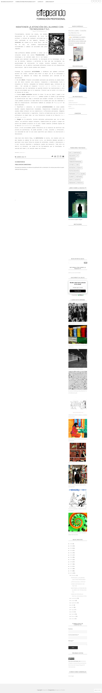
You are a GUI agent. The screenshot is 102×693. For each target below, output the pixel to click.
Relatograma (58, 102)
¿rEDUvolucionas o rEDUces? (78, 582)
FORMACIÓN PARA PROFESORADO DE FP (25, 1)
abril (72, 612)
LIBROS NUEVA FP (49, 1)
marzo (73, 614)
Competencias (76, 152)
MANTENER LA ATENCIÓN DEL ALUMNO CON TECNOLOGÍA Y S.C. (79, 590)
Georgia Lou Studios (60, 690)
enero (73, 618)
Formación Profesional (75, 161)
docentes (77, 179)
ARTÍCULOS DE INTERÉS (74, 272)
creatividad (79, 176)
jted (19, 152)
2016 (71, 566)
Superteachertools (26, 125)
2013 (71, 573)
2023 (71, 550)
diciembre (73, 575)
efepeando (45, 690)
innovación (72, 182)
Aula (23, 156)
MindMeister (34, 96)
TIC (25, 156)
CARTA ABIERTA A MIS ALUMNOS (76, 323)
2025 (71, 546)
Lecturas (71, 164)
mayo (72, 609)
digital (71, 179)
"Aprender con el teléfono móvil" (50, 86)
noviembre (74, 598)
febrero (73, 616)
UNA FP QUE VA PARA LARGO (75, 369)
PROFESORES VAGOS (73, 462)
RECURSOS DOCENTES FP (7, 1)
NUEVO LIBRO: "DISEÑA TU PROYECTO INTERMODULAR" (77, 33)
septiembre (74, 603)
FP (77, 155)
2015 (71, 568)
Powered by (78, 295)
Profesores (72, 173)
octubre (73, 600)
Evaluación (72, 155)
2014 (71, 571)
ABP (70, 152)
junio (72, 607)
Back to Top (98, 690)
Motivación (72, 167)
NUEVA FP (79, 167)
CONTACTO (40, 1)
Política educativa (74, 170)
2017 (71, 564)
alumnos (19, 156)
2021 (71, 555)
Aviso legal (71, 676)
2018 (71, 562)
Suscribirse (78, 291)
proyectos (80, 182)
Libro (77, 164)
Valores (83, 173)
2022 (71, 553)
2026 (71, 543)
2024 (71, 548)
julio (72, 605)
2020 (71, 557)
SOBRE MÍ (70, 100)
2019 (71, 559)
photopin (23, 152)
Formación (72, 158)
